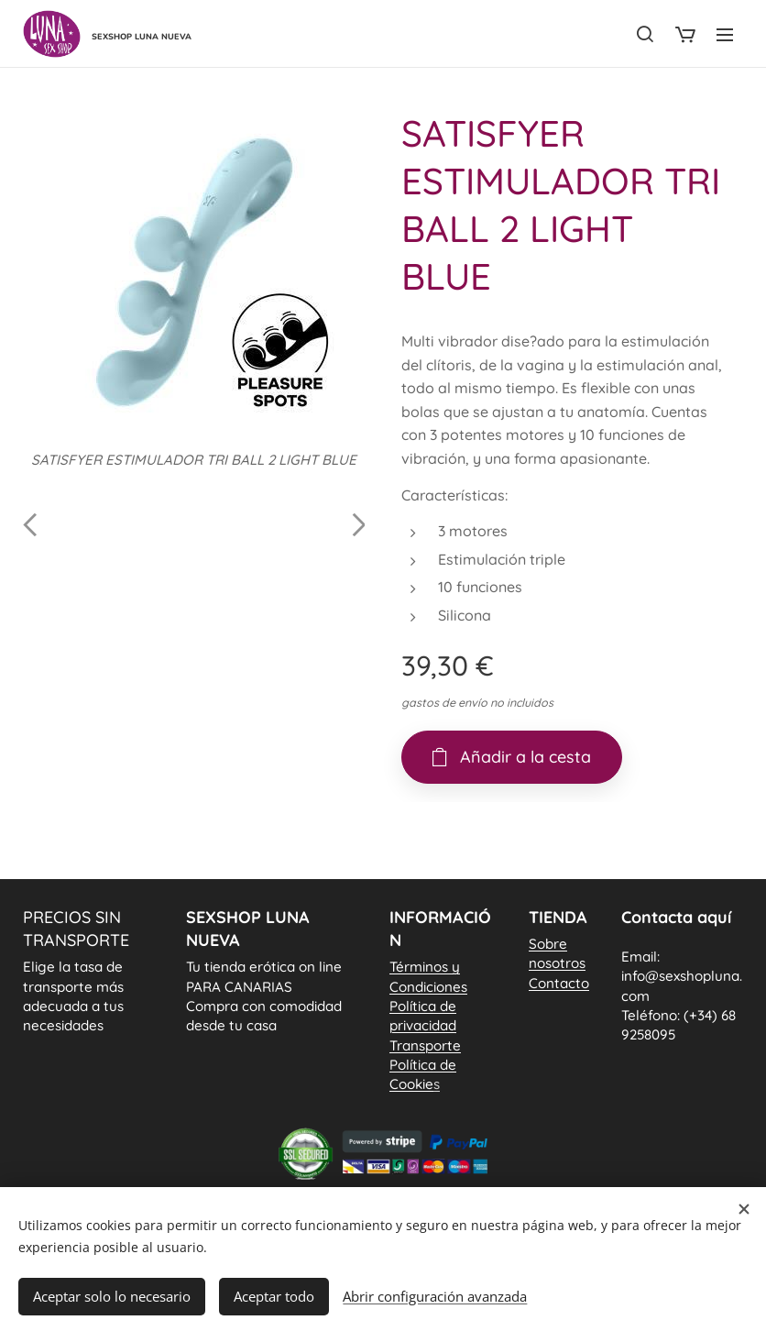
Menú (725, 35)
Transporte (425, 1044)
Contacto (559, 982)
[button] (645, 34)
